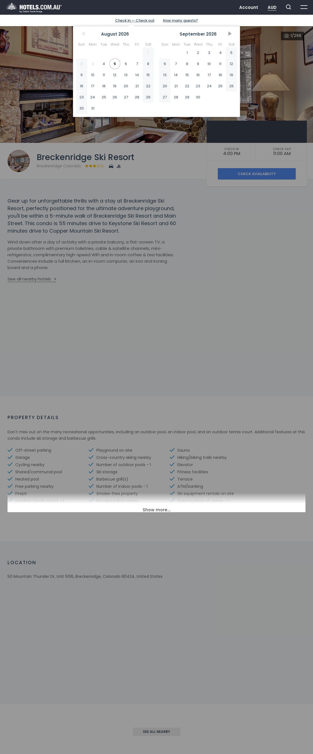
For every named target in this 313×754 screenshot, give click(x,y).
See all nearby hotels (29, 279)
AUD (272, 7)
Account (248, 7)
